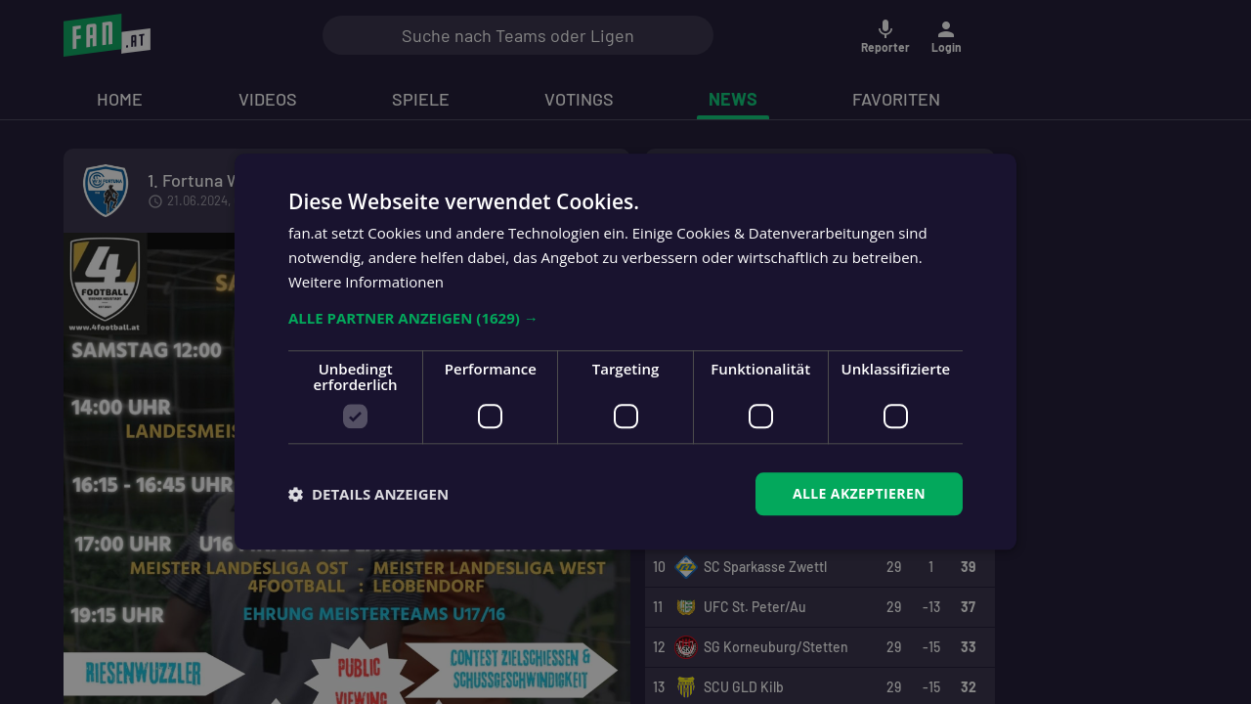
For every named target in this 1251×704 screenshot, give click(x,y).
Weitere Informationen (366, 281)
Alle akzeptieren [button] (859, 493)
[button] (625, 318)
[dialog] (625, 352)
